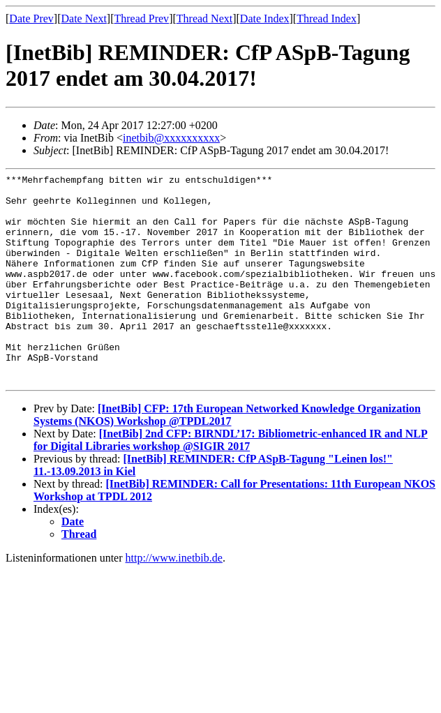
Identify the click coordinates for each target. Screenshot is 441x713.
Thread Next (204, 18)
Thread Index (327, 18)
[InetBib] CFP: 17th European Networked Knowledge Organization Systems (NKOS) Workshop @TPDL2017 (227, 456)
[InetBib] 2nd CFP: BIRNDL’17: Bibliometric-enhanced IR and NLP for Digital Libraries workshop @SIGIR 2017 (230, 482)
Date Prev (31, 18)
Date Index (265, 18)
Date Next (84, 18)
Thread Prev (141, 18)
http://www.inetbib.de (174, 600)
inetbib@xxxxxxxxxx (171, 138)
